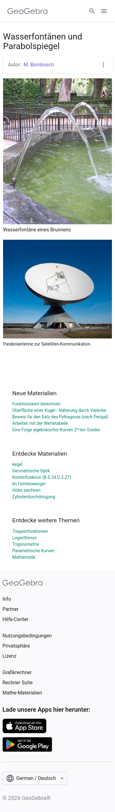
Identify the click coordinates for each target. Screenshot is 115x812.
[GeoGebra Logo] (27, 11)
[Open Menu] (104, 11)
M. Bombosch (39, 65)
